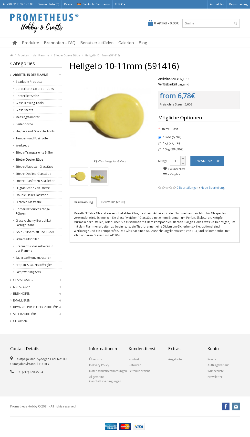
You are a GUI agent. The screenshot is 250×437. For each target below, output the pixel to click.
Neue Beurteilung (213, 188)
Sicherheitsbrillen (27, 239)
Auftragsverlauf (218, 365)
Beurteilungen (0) (113, 202)
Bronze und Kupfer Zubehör (35, 307)
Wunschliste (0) (49, 4)
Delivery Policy (99, 365)
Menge (162, 161)
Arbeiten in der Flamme (33, 55)
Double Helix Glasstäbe (32, 195)
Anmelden (217, 4)
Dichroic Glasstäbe (29, 202)
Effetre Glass (169, 129)
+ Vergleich (172, 174)
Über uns (95, 359)
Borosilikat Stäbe (27, 96)
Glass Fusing (23, 280)
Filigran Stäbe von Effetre (33, 188)
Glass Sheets (24, 110)
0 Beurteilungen (187, 188)
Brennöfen (21, 293)
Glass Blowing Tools (29, 103)
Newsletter (215, 377)
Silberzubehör (24, 314)
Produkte (30, 42)
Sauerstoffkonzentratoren (33, 258)
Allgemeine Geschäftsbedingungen (105, 379)
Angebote (175, 359)
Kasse (68, 4)
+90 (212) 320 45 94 (18, 4)
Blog (143, 42)
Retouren (135, 365)
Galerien (126, 42)
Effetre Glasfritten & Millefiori (35, 181)
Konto (212, 359)
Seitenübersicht (139, 371)
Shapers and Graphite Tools (35, 131)
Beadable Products (29, 82)
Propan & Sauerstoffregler (34, 265)
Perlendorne (24, 124)
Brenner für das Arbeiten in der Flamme (34, 248)
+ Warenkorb (207, 160)
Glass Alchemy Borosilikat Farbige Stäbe (33, 222)
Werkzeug (22, 145)
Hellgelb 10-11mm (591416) (102, 55)
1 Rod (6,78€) (169, 137)
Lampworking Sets (28, 272)
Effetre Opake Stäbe (67, 55)
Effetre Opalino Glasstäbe (33, 174)
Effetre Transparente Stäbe (34, 152)
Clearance (21, 321)
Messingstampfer (28, 117)
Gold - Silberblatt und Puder (35, 232)
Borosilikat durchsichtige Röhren (33, 211)
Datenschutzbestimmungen (105, 371)
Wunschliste (216, 371)
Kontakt (134, 359)
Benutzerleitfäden (97, 42)
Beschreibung (83, 202)
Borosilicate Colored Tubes (35, 89)
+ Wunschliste (174, 169)
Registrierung (238, 4)
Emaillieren (21, 300)
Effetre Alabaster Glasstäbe (34, 167)
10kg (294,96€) (170, 149)
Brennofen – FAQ (59, 42)
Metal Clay (21, 287)
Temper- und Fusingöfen (33, 138)
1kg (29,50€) (169, 143)
